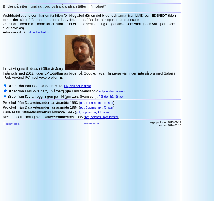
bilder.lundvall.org (40, 32)
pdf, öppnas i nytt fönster (96, 102)
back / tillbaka (11, 124)
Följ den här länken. (112, 91)
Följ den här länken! (77, 86)
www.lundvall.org (92, 123)
